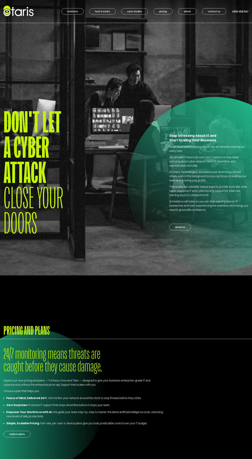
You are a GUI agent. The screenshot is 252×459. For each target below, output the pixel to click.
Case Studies (134, 11)
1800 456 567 (240, 11)
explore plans (17, 434)
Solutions (72, 11)
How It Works (102, 11)
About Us (180, 227)
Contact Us (214, 11)
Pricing (163, 11)
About (187, 11)
